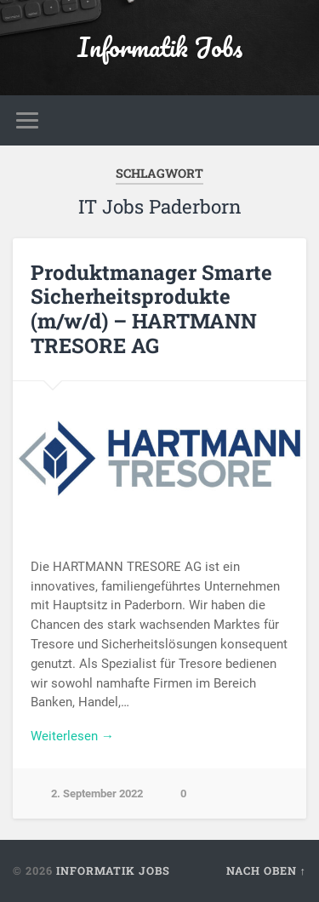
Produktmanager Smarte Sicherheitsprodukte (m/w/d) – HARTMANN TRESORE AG (151, 309)
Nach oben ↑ (266, 870)
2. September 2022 (97, 793)
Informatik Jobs (159, 47)
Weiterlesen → (72, 736)
